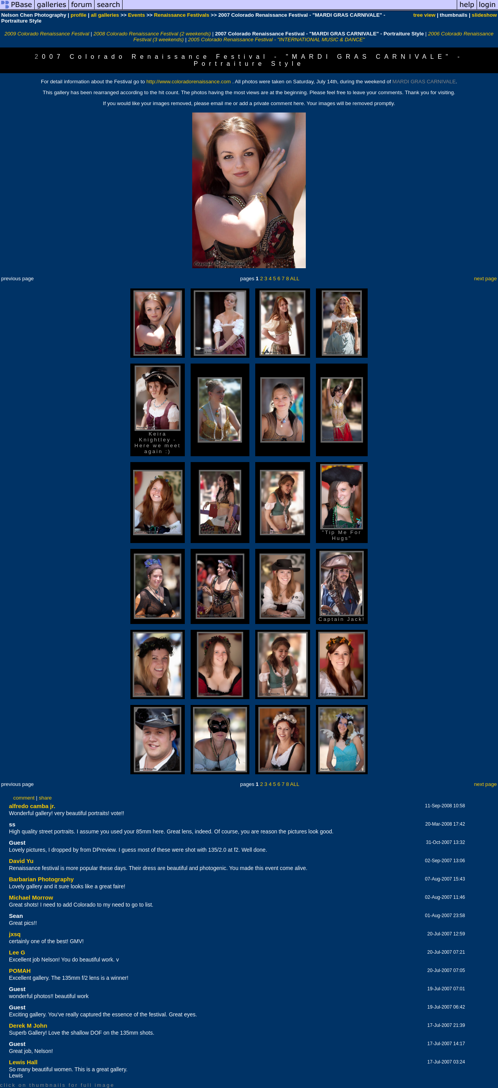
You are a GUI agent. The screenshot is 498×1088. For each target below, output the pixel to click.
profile (79, 15)
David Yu (21, 861)
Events (136, 15)
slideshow (484, 15)
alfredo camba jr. (32, 806)
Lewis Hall (23, 1062)
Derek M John (28, 1025)
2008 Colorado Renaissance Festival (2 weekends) (152, 34)
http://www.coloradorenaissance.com (188, 81)
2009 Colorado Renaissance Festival (47, 34)
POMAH (20, 970)
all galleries (105, 15)
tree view (424, 15)
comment (24, 798)
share (45, 798)
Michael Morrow (31, 897)
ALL (295, 278)
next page (485, 278)
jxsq (15, 934)
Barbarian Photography (41, 879)
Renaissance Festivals (181, 15)
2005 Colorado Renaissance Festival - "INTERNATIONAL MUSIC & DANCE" (276, 39)
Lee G (17, 952)
